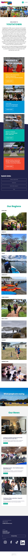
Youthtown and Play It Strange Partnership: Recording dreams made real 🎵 (12, 438)
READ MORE (5, 473)
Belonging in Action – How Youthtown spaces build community (13, 468)
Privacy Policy (14, 535)
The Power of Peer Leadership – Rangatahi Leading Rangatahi (12, 499)
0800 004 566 (5, 521)
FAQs (14, 189)
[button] (0, 398)
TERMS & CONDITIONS (14, 179)
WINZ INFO (14, 182)
